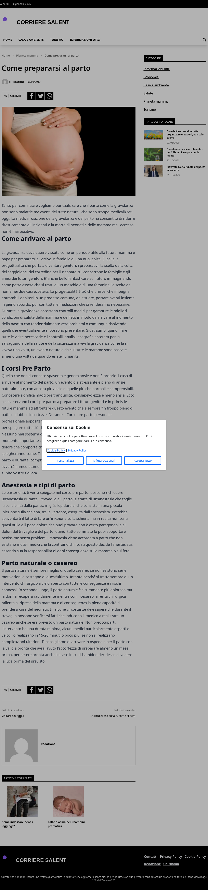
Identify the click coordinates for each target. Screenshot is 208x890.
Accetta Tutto (143, 460)
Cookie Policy (56, 450)
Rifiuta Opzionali (104, 460)
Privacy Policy (77, 450)
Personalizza (65, 460)
